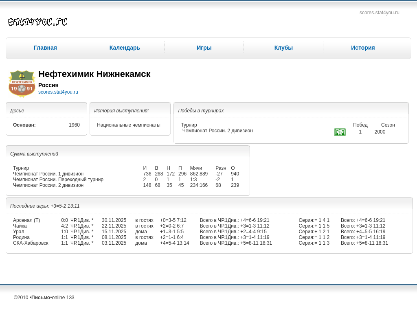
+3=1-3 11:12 (254, 226)
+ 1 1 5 (321, 226)
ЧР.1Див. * (81, 220)
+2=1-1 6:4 (172, 237)
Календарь (125, 47)
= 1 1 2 (321, 237)
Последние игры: (30, 206)
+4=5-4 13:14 (174, 243)
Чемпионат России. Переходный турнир (58, 179)
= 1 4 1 (321, 220)
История (363, 47)
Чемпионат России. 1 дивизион (48, 174)
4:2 (64, 226)
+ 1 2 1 (321, 231)
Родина (21, 237)
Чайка (20, 226)
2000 (380, 132)
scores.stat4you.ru (379, 12)
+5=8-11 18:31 (255, 243)
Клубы (283, 47)
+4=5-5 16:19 (370, 231)
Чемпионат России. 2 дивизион (217, 131)
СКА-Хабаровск (30, 243)
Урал (18, 231)
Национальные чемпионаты (128, 125)
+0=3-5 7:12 (173, 220)
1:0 (64, 231)
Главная (45, 47)
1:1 (64, 237)
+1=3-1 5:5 (172, 231)
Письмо (40, 297)
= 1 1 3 (321, 243)
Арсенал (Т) (26, 220)
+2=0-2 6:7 (172, 226)
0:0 (64, 220)
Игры (204, 47)
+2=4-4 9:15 (253, 231)
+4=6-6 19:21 (254, 220)
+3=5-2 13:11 (64, 206)
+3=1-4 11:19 (254, 237)
